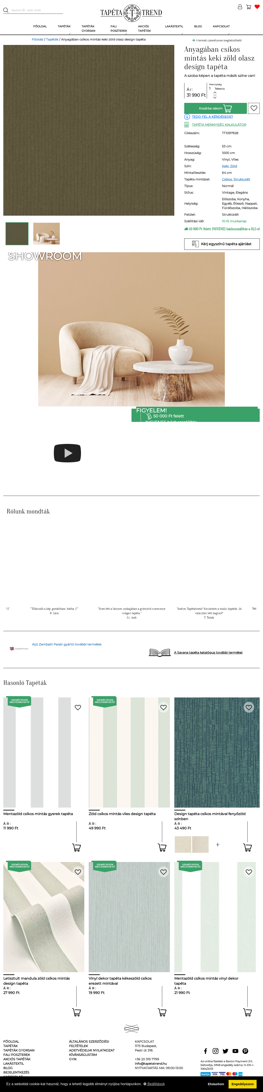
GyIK (73, 1059)
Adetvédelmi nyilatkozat (92, 1050)
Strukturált (241, 179)
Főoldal (37, 39)
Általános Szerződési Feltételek (89, 1044)
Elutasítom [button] (216, 1084)
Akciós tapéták (16, 1059)
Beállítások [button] (154, 1084)
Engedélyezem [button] (243, 1084)
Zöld (233, 166)
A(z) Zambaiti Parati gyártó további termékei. (67, 644)
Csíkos (227, 179)
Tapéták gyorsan (18, 1050)
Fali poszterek (16, 1055)
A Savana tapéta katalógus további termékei (208, 652)
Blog (8, 1068)
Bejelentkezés (16, 1072)
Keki (225, 166)
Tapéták (52, 39)
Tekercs (220, 88)
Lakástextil (13, 1064)
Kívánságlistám (83, 1055)
